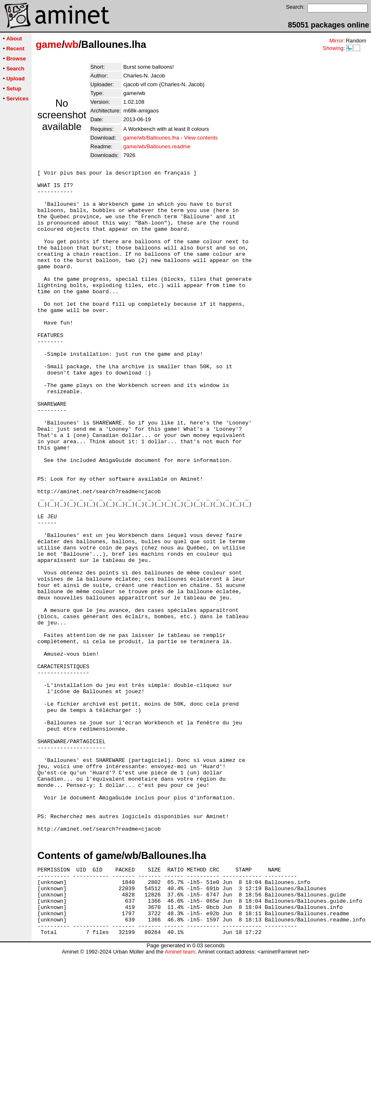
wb (71, 44)
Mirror (336, 40)
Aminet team (180, 1098)
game (49, 44)
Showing (333, 48)
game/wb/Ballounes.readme (156, 146)
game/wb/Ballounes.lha (151, 138)
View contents (201, 138)
